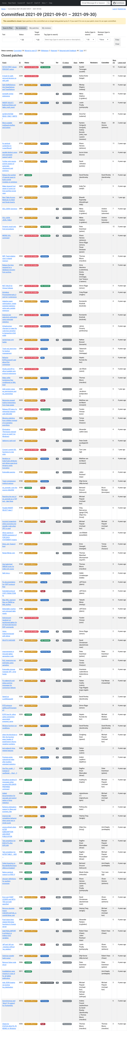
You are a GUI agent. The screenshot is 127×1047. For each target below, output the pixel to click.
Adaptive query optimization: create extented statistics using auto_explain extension (9, 305)
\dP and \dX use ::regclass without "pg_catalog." (8, 947)
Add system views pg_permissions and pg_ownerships (9, 391)
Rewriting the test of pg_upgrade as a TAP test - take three (9, 499)
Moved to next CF (31, 51)
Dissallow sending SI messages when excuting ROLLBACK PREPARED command (9, 784)
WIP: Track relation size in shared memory (8, 258)
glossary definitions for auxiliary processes (9, 881)
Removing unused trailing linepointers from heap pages (9, 402)
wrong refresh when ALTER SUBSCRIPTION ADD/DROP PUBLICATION (9, 831)
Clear (117, 44)
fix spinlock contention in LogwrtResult (7, 146)
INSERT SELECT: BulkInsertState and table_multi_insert (9, 105)
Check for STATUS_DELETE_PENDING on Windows (9, 1026)
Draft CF (37, 3)
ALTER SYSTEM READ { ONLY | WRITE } (9, 116)
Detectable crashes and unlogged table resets (9, 611)
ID (20, 63)
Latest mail (122, 63)
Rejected (54, 51)
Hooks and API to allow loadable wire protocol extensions (9, 371)
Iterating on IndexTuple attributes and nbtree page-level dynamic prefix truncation (9, 463)
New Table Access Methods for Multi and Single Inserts (8, 200)
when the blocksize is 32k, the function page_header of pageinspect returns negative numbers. (9, 739)
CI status (66, 63)
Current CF (21, 3)
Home (4, 3)
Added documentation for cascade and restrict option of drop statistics (9, 798)
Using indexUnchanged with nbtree (8, 633)
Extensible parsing (8, 472)
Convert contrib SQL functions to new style (9, 452)
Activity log (122, 9)
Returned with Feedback (67, 51)
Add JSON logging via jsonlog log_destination (8, 985)
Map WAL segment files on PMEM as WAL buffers (9, 602)
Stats (75, 63)
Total (81, 51)
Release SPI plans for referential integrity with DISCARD (9, 411)
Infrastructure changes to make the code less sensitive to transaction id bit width (9, 330)
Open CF (30, 3)
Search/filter (8, 28)
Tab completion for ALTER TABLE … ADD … (9, 854)
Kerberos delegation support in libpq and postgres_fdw (9, 809)
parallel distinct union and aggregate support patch (9, 154)
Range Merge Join (8, 553)
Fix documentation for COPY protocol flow (8, 584)
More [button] (44, 3)
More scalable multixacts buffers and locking (8, 125)
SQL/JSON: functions (9, 209)
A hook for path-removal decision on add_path (9, 78)
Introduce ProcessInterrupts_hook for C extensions (9, 294)
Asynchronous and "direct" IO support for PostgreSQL (8, 1003)
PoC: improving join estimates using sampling (9, 663)
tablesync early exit (9, 441)
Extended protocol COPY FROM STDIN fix (9, 593)
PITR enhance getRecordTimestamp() (9, 708)
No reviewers (21, 28)
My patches (34, 28)
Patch (4, 63)
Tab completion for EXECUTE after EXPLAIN (9, 843)
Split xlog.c (6, 573)
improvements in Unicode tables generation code (8, 654)
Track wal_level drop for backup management (9, 351)
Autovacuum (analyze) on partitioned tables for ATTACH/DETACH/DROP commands (9, 622)
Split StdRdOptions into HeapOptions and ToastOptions (8, 87)
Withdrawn (44, 51)
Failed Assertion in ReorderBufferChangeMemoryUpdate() (9, 865)
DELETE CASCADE (8, 640)
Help (50, 3)
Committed (18, 51)
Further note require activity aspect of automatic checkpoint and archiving (9, 166)
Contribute (118, 3)
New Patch (12, 3)
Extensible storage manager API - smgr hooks (9, 671)
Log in (115, 9)
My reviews (46, 28)
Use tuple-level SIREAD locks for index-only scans (8, 566)
